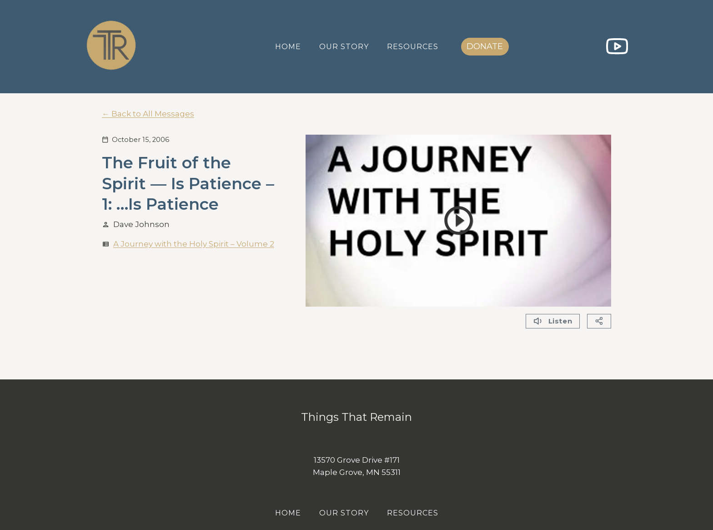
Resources (412, 46)
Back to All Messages (152, 113)
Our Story (344, 46)
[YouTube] (617, 47)
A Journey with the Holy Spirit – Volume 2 (193, 243)
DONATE (485, 46)
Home (288, 46)
